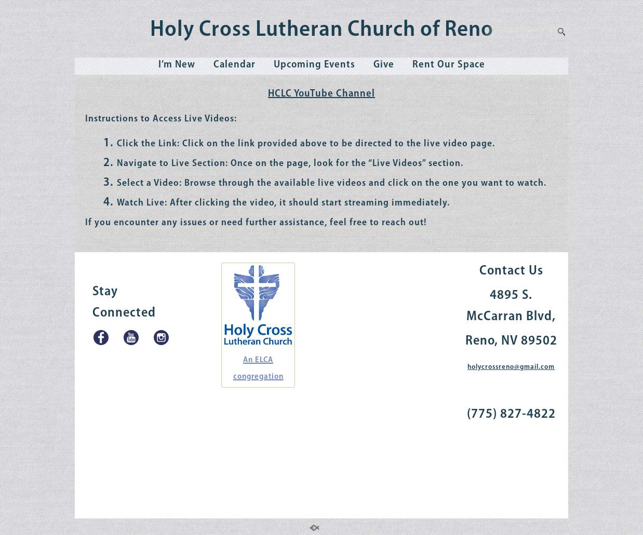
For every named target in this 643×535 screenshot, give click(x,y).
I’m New (176, 65)
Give (383, 65)
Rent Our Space (448, 65)
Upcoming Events (314, 65)
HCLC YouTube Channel (321, 94)
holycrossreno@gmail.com (511, 367)
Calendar (234, 65)
